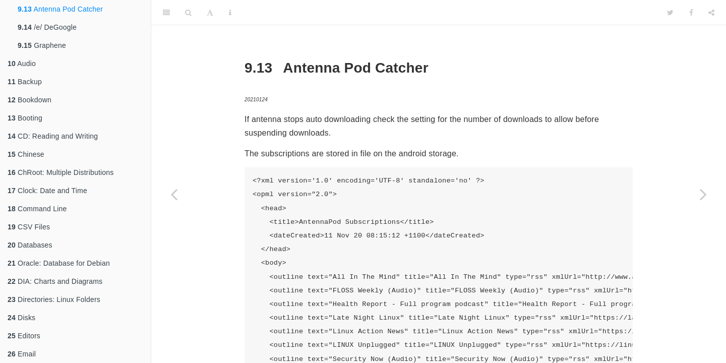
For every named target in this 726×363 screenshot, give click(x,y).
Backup (25, 82)
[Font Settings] (210, 12)
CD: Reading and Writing (53, 136)
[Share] (711, 12)
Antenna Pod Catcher (60, 9)
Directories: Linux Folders (54, 299)
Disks (21, 318)
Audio (22, 63)
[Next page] (703, 194)
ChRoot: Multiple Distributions (60, 172)
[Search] (188, 12)
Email (22, 354)
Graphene (42, 45)
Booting (25, 118)
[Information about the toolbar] (230, 12)
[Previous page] (174, 194)
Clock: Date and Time (47, 191)
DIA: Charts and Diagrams (55, 281)
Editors (24, 336)
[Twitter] (670, 12)
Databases (30, 245)
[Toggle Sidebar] (166, 12)
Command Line (37, 209)
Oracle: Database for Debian (59, 263)
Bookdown (29, 100)
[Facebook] (691, 12)
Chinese (26, 154)
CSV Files (29, 227)
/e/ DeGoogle (47, 27)
